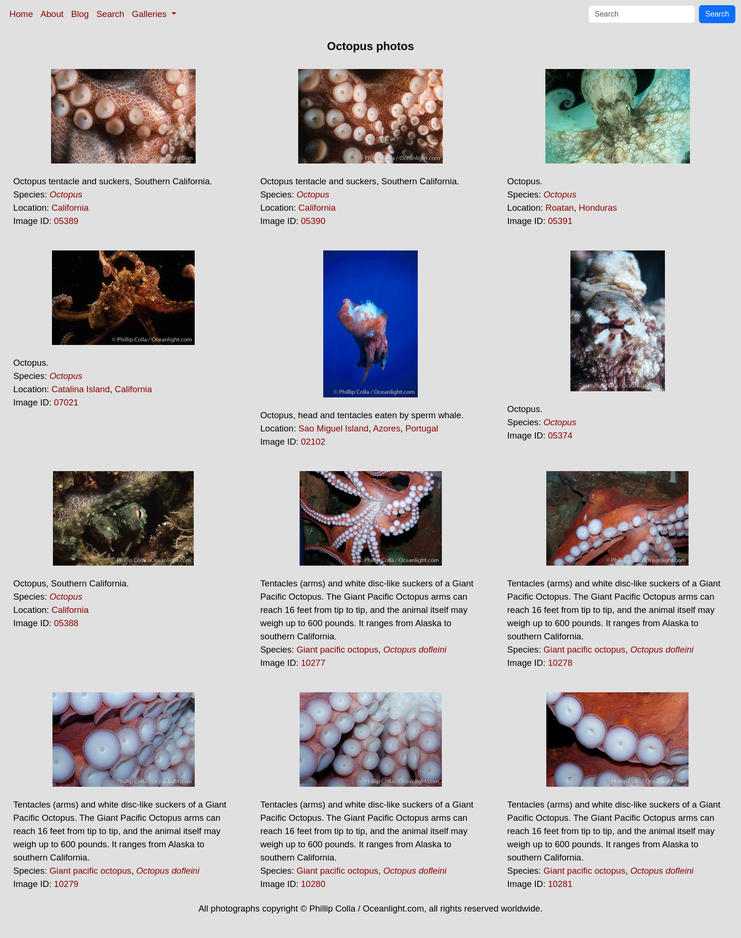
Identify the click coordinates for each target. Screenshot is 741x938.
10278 (560, 663)
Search (110, 14)
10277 (313, 663)
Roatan (559, 208)
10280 (313, 884)
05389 (66, 221)
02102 (313, 442)
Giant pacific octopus (337, 649)
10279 (66, 884)
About (52, 14)
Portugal (422, 428)
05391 (560, 221)
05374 (560, 435)
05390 (313, 221)
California (70, 208)
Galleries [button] (150, 14)
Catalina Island (81, 389)
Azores (386, 428)
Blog (80, 14)
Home (21, 14)
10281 (560, 884)
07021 (66, 402)
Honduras (598, 208)
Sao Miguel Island (334, 428)
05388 (66, 623)
